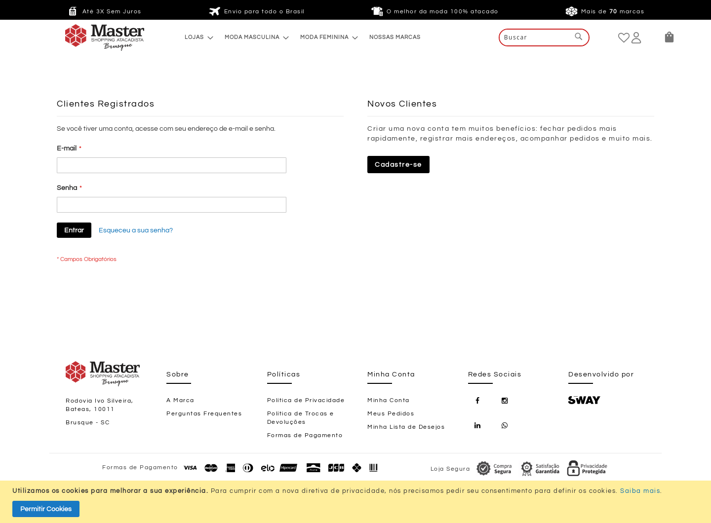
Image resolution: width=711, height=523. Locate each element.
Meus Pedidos (390, 414)
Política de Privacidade (306, 400)
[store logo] (85, 37)
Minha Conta (388, 400)
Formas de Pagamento (305, 435)
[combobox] (544, 37)
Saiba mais (640, 490)
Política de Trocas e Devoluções (300, 418)
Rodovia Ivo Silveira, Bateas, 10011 (100, 405)
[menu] (303, 37)
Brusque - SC (88, 422)
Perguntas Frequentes (204, 414)
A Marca (180, 400)
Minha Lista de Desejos (406, 427)
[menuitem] (196, 37)
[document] (356, 501)
